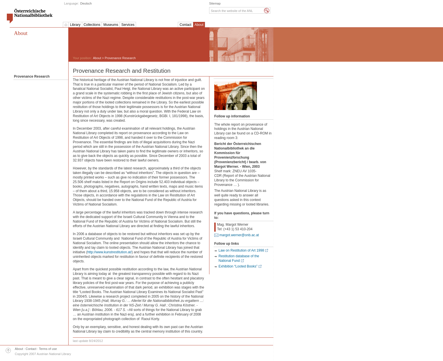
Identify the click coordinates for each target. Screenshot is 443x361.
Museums (110, 25)
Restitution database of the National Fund (239, 258)
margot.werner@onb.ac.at (239, 235)
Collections (92, 25)
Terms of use (48, 348)
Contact (185, 25)
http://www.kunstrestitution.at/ (109, 252)
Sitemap (215, 3)
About (199, 25)
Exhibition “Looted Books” (238, 266)
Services (127, 25)
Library (75, 25)
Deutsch (86, 3)
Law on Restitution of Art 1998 (241, 250)
